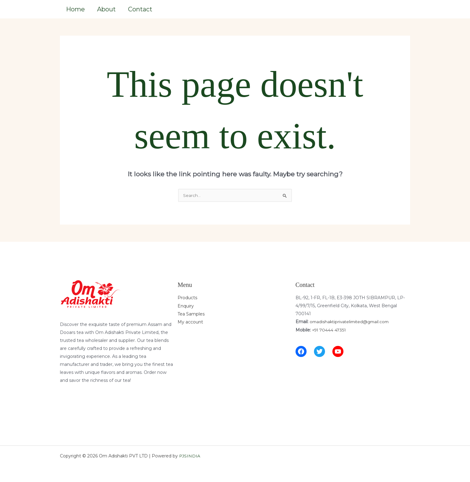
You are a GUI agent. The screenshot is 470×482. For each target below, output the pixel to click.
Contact (140, 8)
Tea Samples (191, 313)
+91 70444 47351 (330, 329)
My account (190, 321)
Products (187, 297)
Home (75, 8)
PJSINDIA (190, 455)
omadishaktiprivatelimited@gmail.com (351, 321)
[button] (392, 8)
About (106, 8)
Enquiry (186, 305)
